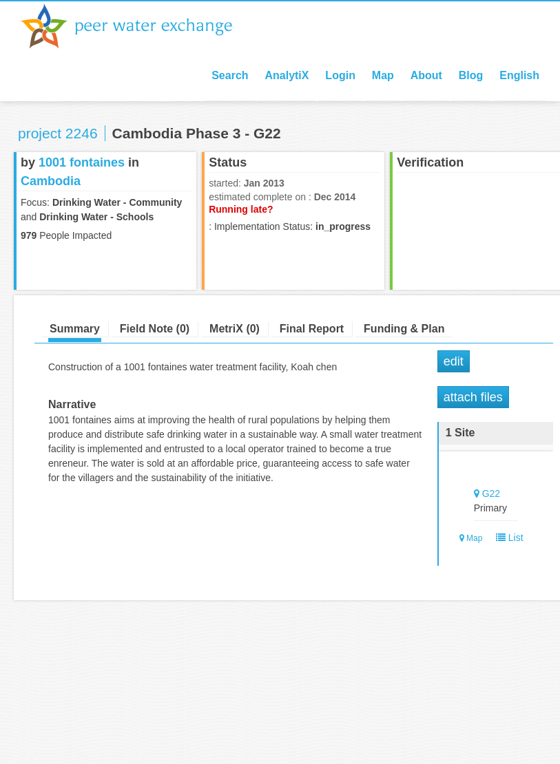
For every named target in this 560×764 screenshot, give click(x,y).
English (519, 75)
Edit (454, 361)
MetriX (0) (234, 329)
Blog (471, 75)
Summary (75, 329)
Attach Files (473, 397)
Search (229, 75)
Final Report (312, 329)
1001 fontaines (82, 162)
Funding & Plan (404, 329)
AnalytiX (287, 75)
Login (340, 75)
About (426, 75)
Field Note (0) (154, 329)
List (506, 537)
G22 (491, 493)
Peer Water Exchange (138, 26)
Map (383, 75)
